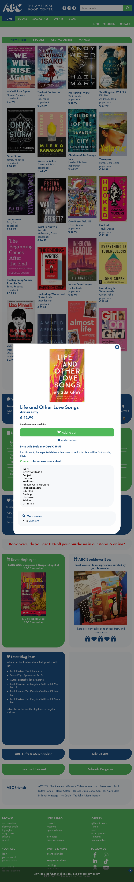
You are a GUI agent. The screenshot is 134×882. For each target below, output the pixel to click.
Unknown (34, 521)
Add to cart (67, 432)
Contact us (26, 461)
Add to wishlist (67, 440)
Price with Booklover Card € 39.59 (40, 446)
